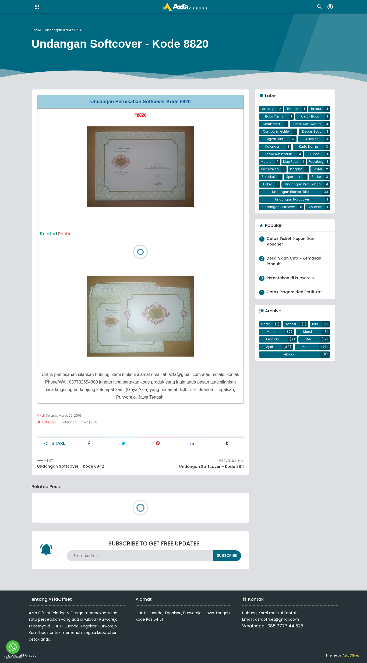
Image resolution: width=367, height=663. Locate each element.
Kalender (272, 152)
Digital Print (275, 143)
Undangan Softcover (279, 228)
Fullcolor (310, 143)
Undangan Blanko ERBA (78, 422)
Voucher (315, 228)
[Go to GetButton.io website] (13, 657)
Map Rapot (309, 169)
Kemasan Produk (278, 160)
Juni (314, 346)
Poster (291, 186)
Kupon (315, 160)
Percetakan (309, 177)
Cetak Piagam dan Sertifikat (294, 313)
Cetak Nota (271, 126)
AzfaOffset (350, 655)
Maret (265, 346)
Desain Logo (312, 135)
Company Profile (276, 135)
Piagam (268, 186)
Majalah (273, 169)
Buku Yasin (274, 118)
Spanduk (269, 194)
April (269, 372)
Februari (272, 363)
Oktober (290, 346)
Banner (293, 109)
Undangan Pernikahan (291, 203)
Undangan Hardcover (292, 219)
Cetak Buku (310, 118)
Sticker (294, 194)
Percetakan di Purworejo (291, 299)
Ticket (317, 194)
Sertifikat (315, 186)
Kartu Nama (308, 152)
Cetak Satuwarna (306, 126)
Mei (308, 363)
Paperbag (273, 177)
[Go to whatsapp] (13, 647)
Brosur (316, 109)
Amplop (268, 109)
